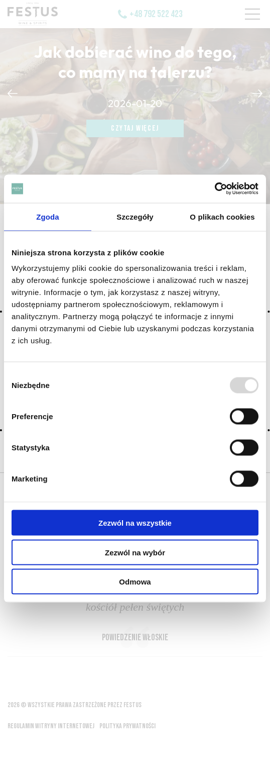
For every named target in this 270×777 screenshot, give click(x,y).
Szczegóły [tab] (134, 216)
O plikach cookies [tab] (222, 216)
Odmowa (135, 581)
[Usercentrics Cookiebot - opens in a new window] (214, 189)
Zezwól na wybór (135, 552)
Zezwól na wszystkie (135, 523)
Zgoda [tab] (47, 216)
